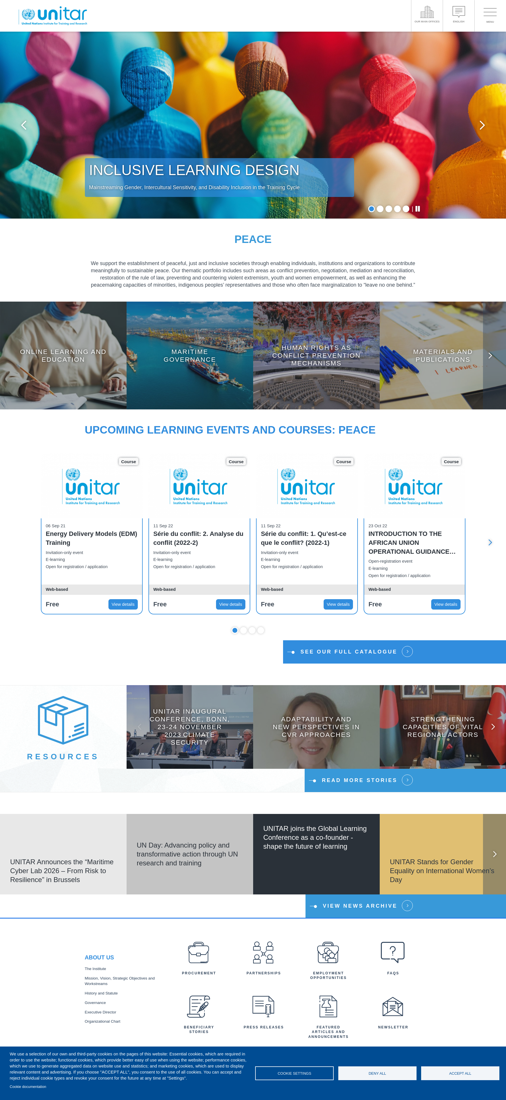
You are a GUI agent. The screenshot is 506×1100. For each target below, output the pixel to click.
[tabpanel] (253, 125)
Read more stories (360, 780)
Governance (95, 1003)
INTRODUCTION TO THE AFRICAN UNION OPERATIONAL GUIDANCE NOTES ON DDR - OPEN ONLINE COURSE (409, 543)
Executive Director (101, 1012)
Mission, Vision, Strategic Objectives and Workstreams (120, 981)
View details (123, 604)
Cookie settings (294, 1073)
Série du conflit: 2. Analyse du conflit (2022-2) (198, 538)
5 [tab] (406, 209)
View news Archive (360, 906)
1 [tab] (371, 209)
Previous (23, 125)
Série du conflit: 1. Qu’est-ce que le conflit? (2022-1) (303, 538)
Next (482, 125)
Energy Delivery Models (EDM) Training (91, 538)
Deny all (377, 1073)
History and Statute (101, 993)
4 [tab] (397, 209)
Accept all (460, 1073)
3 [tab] (388, 209)
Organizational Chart (103, 1021)
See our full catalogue (348, 652)
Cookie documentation (28, 1086)
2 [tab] (380, 209)
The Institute (95, 969)
